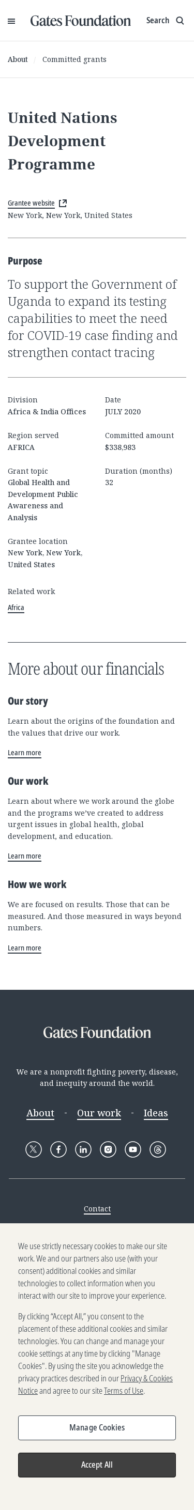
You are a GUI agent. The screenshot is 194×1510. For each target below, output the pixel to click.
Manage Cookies (97, 1432)
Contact (97, 1208)
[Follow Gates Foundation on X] (33, 1149)
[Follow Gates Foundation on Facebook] (58, 1149)
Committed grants (74, 59)
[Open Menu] (11, 21)
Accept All (97, 1469)
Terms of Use (123, 1396)
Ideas (156, 1113)
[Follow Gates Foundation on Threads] (157, 1149)
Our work (99, 1113)
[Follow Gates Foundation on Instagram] (108, 1149)
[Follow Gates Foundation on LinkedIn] (83, 1149)
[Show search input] (166, 20)
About (18, 59)
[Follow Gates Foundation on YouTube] (133, 1149)
